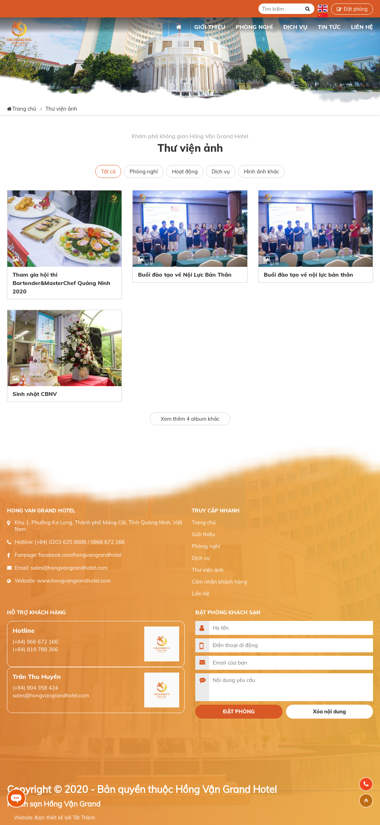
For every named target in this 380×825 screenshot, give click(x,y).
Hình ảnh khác (261, 171)
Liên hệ (200, 593)
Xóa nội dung (329, 711)
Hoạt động (185, 171)
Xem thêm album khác (190, 418)
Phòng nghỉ (144, 171)
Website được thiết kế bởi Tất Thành (54, 818)
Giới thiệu (203, 534)
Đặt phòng (355, 9)
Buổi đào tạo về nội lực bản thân (308, 274)
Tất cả (108, 171)
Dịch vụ (221, 171)
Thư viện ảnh (61, 108)
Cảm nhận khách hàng (219, 581)
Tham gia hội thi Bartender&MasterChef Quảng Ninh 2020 (61, 283)
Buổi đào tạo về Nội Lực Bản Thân (185, 274)
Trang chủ (178, 27)
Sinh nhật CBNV (35, 393)
